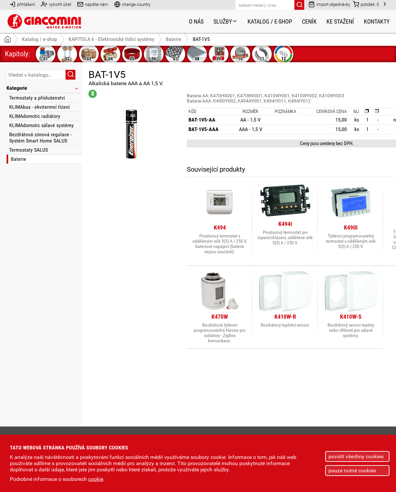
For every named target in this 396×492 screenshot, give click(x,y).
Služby (225, 21)
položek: (366, 4)
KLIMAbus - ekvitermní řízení (39, 107)
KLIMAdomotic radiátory (34, 116)
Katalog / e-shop (270, 21)
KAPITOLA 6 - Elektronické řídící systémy (111, 39)
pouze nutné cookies (352, 470)
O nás (196, 21)
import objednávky (329, 4)
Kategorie (43, 88)
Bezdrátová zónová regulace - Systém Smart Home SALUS (40, 137)
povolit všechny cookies (356, 456)
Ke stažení (340, 21)
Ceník (309, 21)
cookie (95, 479)
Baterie (18, 159)
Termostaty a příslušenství (37, 98)
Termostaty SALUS (28, 150)
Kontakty (376, 21)
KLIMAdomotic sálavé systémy (41, 125)
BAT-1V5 (201, 39)
